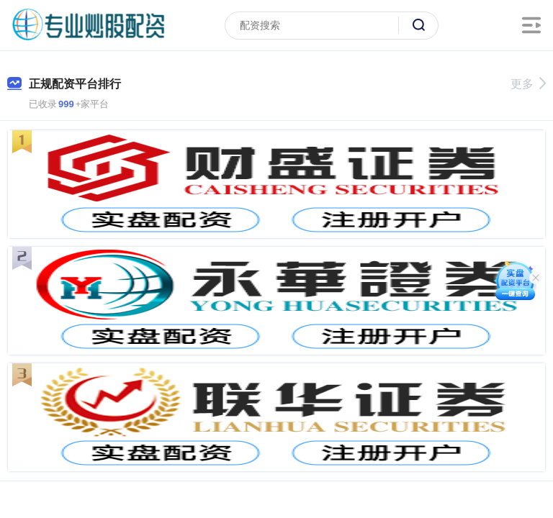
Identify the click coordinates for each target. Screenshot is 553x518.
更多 (528, 84)
